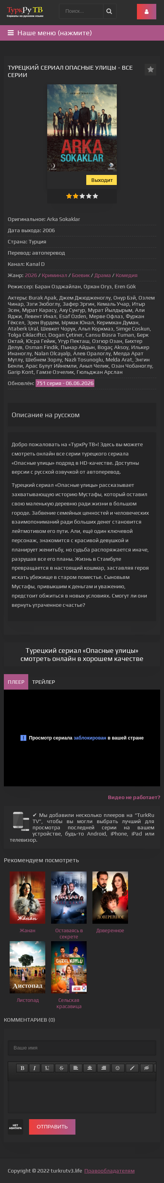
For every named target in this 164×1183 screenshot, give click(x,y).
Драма (102, 275)
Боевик (81, 275)
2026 (31, 275)
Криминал (54, 275)
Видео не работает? (134, 797)
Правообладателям (109, 1171)
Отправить (52, 1127)
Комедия (127, 275)
